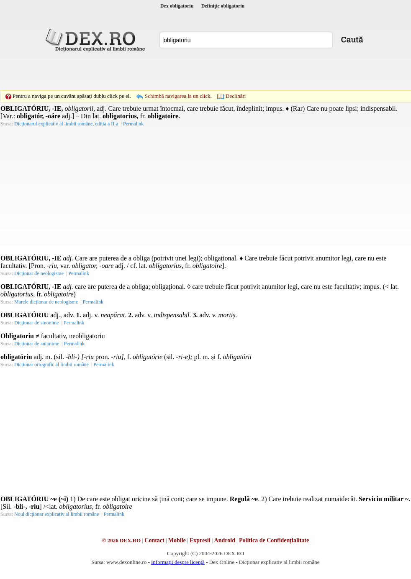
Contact (154, 540)
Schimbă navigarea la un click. (178, 96)
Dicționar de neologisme (39, 273)
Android (224, 540)
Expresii (200, 540)
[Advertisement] (192, 71)
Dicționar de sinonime (36, 323)
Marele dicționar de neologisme (46, 302)
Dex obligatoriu (177, 6)
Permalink (133, 124)
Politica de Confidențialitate (274, 540)
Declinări (236, 96)
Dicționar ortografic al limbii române (51, 364)
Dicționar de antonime (36, 344)
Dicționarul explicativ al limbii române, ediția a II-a (66, 124)
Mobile (177, 540)
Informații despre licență (178, 562)
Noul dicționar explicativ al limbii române (56, 514)
